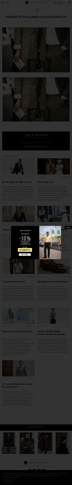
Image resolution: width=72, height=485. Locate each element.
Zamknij (68, 227)
